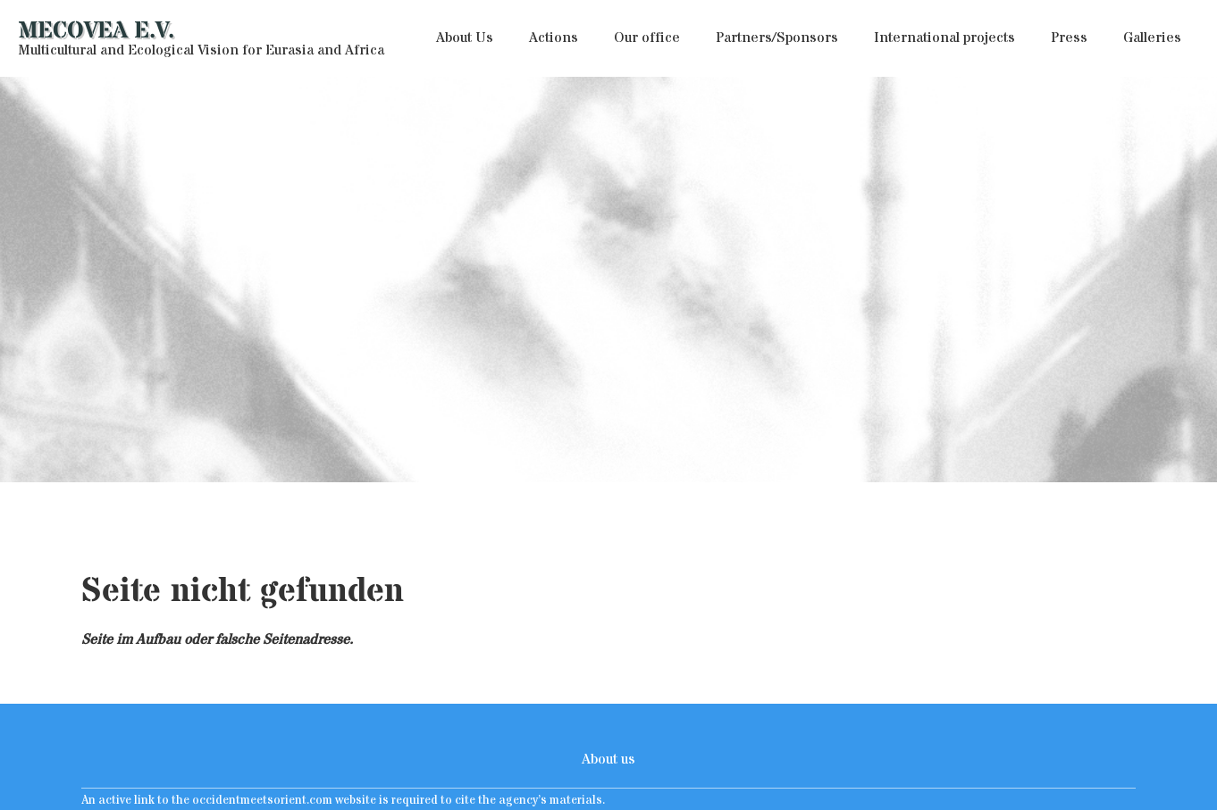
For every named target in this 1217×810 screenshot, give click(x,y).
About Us (464, 37)
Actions (553, 37)
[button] (464, 38)
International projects (944, 37)
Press (1069, 37)
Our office (647, 37)
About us (608, 759)
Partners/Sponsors (777, 37)
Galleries (1152, 37)
